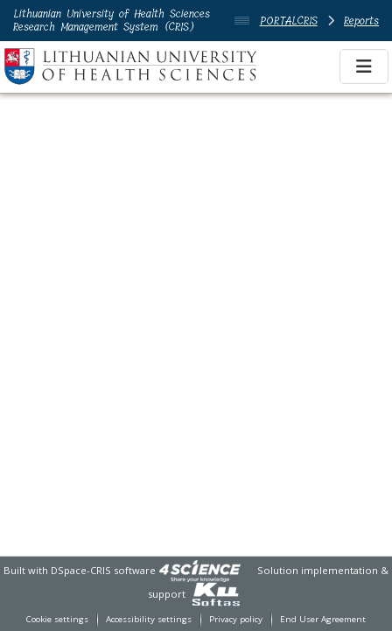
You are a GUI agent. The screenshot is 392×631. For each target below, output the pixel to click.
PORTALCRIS (289, 20)
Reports (361, 20)
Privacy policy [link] (235, 619)
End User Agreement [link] (323, 619)
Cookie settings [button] (57, 619)
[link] (199, 570)
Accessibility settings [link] (149, 619)
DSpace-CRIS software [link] (103, 570)
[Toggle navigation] (364, 66)
